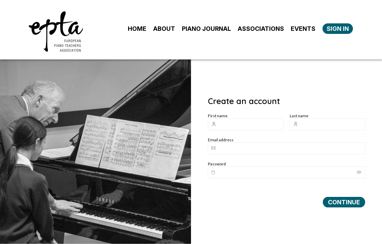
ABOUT (164, 28)
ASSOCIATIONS (261, 28)
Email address (221, 139)
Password (217, 163)
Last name (299, 115)
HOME (137, 28)
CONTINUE (344, 202)
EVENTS (303, 28)
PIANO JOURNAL (206, 28)
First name (218, 115)
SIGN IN (338, 28)
